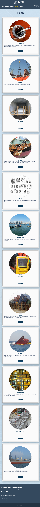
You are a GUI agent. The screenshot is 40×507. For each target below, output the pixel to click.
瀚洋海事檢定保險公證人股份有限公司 (11, 487)
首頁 (3, 6)
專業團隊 (11, 6)
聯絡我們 (21, 6)
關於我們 (7, 6)
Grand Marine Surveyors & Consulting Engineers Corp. (12, 489)
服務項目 (16, 6)
